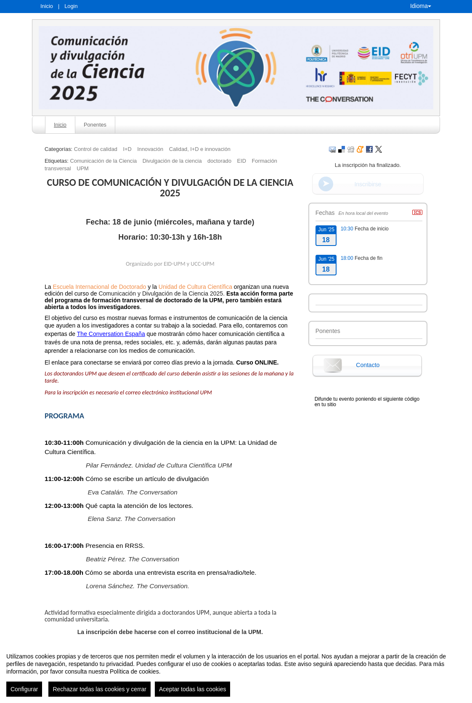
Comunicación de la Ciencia (103, 161)
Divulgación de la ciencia (172, 161)
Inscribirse (367, 184)
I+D (127, 149)
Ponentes (95, 125)
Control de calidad (95, 149)
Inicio (46, 6)
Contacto (367, 365)
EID (241, 161)
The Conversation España (111, 333)
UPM (82, 168)
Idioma (420, 6)
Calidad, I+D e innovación (200, 149)
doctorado (219, 161)
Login (70, 6)
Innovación (150, 149)
